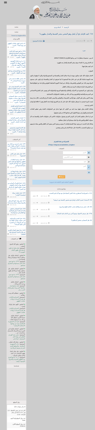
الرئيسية (63, 27)
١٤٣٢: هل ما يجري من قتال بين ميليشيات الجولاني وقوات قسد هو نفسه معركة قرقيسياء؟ (14, 146)
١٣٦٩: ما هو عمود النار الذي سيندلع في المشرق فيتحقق (13, 263)
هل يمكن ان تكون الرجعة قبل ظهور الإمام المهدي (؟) (14, 250)
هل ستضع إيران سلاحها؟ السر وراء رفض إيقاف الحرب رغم (13, 288)
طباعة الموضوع (34, 41)
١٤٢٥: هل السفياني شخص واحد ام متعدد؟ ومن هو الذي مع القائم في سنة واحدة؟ (15, 210)
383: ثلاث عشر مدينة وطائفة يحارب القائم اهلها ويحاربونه (72, 207)
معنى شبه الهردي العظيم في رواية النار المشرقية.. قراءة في (14, 337)
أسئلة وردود (54, 27)
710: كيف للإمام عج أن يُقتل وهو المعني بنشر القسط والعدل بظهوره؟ (63, 34)
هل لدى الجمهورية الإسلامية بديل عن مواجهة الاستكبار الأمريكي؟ (13, 323)
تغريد (81, 50)
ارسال (58, 176)
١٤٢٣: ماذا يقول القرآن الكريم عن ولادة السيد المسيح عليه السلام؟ (14, 232)
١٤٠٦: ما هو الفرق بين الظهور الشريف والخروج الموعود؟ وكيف (14, 359)
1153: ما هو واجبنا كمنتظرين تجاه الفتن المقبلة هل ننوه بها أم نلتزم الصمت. (67, 193)
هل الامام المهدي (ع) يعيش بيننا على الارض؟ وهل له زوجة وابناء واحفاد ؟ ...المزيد (14, 130)
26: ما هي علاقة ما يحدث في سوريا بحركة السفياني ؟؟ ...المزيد (14, 80)
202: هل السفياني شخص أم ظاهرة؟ (78, 220)
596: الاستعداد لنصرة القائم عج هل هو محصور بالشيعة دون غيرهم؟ (70, 200)
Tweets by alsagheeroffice (16, 35)
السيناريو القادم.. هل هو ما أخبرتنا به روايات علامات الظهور (14, 299)
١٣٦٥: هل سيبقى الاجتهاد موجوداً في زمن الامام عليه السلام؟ (71, 213)
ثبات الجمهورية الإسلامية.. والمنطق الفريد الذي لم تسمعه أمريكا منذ (14, 346)
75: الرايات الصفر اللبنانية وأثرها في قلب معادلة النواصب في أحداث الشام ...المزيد (14, 120)
